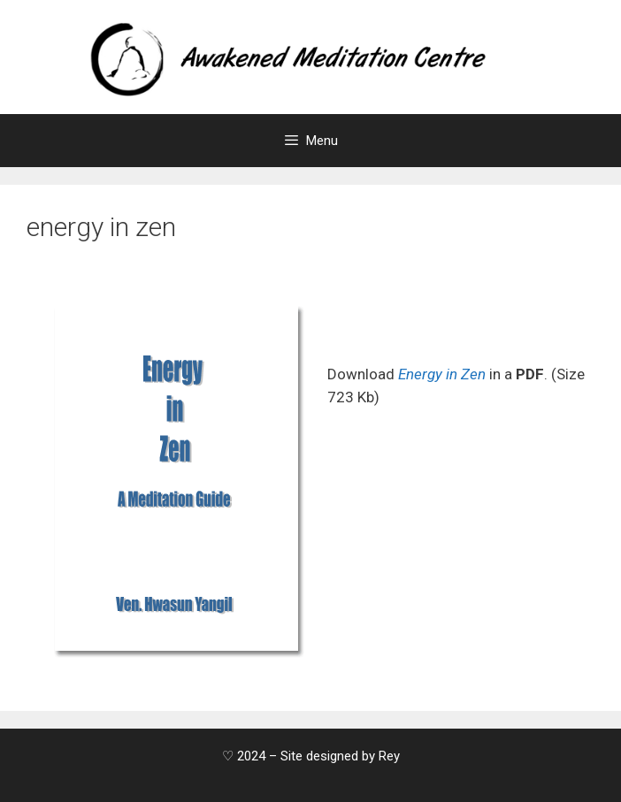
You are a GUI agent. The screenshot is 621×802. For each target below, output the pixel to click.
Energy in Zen (442, 374)
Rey (389, 756)
